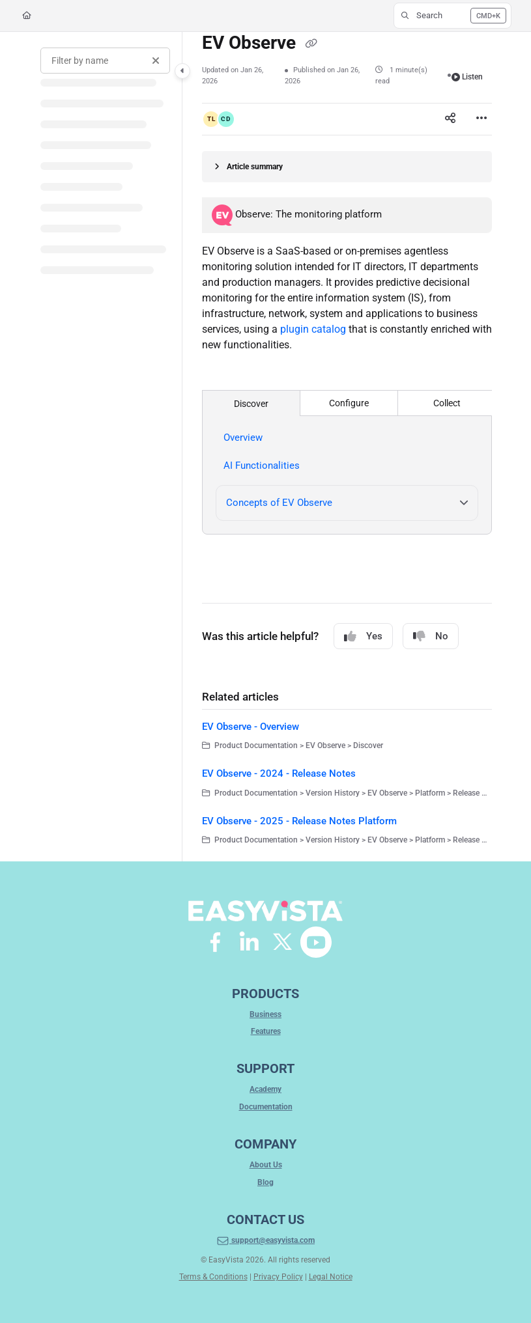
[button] (452, 16)
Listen (467, 76)
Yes (363, 636)
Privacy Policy (278, 1276)
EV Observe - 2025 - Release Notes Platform (299, 821)
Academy (265, 1089)
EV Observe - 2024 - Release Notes (279, 773)
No (430, 636)
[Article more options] (481, 119)
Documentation (266, 1106)
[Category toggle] (182, 71)
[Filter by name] (105, 61)
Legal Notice (330, 1276)
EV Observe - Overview (250, 726)
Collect (447, 403)
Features (266, 1031)
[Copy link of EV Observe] (310, 44)
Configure (349, 403)
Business (265, 1014)
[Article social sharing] (450, 119)
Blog (265, 1182)
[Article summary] (347, 167)
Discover (251, 403)
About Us (266, 1164)
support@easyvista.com (265, 1240)
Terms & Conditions (213, 1276)
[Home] (26, 16)
